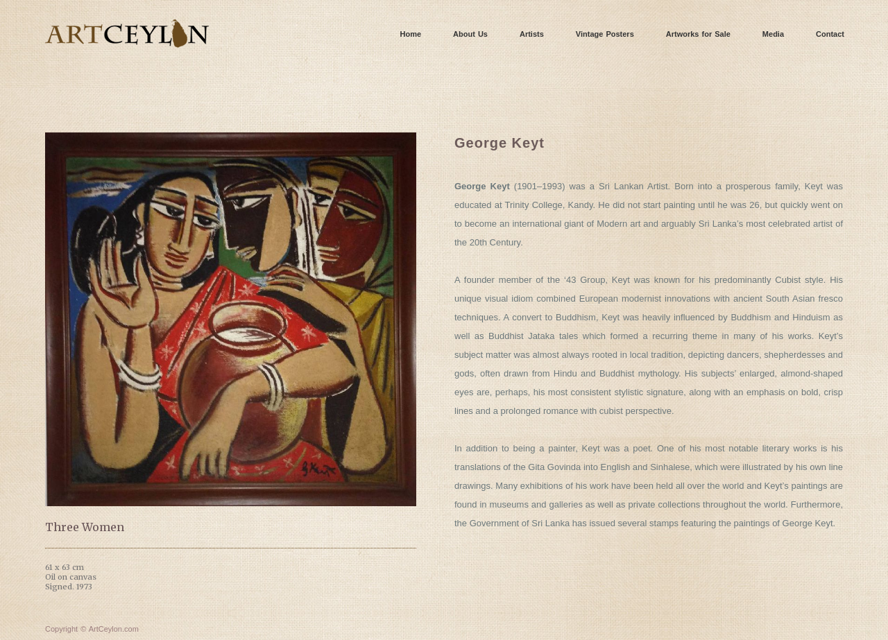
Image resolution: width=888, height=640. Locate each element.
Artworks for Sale (698, 34)
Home (411, 34)
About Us (470, 34)
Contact (830, 34)
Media (773, 34)
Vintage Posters (605, 34)
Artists (532, 34)
